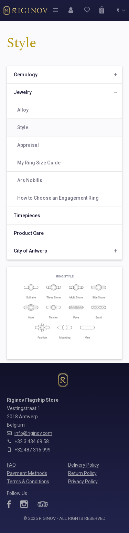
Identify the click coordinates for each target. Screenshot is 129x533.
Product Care (29, 233)
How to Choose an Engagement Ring (58, 198)
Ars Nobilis (29, 180)
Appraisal (28, 145)
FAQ (11, 465)
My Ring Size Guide (39, 162)
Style (22, 127)
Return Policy (82, 473)
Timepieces (27, 215)
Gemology (25, 74)
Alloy (23, 110)
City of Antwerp (30, 251)
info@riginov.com (33, 433)
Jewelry (23, 92)
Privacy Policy (83, 481)
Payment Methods (27, 473)
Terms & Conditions (28, 481)
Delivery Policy (83, 465)
